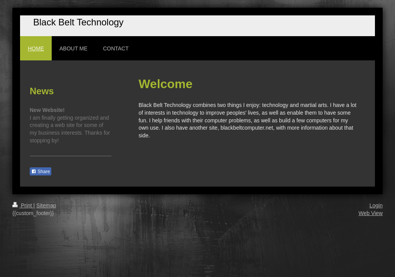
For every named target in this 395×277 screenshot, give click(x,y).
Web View (370, 213)
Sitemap (46, 205)
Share (40, 171)
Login (376, 205)
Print (23, 205)
